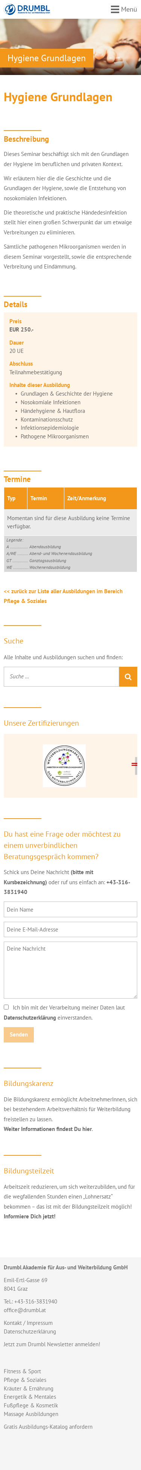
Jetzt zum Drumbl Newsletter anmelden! (52, 1344)
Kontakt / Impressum (28, 1322)
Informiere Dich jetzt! (29, 1216)
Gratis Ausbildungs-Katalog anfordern (48, 1426)
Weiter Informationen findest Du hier (48, 1128)
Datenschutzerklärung (30, 1017)
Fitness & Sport (22, 1371)
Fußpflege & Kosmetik (31, 1405)
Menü (129, 9)
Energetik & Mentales (30, 1396)
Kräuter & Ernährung (28, 1388)
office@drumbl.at (25, 1310)
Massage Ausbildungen (31, 1414)
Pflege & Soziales (25, 1379)
